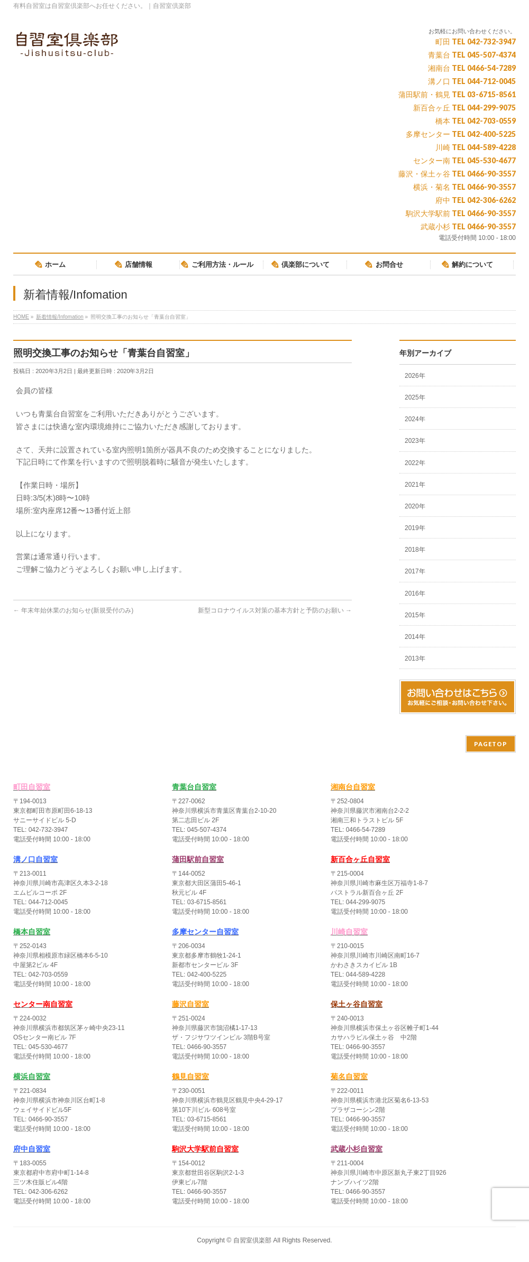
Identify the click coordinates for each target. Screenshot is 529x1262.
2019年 (415, 528)
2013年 (415, 658)
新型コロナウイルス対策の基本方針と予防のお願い (275, 610)
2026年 (415, 375)
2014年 (415, 637)
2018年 (415, 549)
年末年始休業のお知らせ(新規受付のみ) (73, 610)
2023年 (415, 440)
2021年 (415, 484)
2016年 (415, 593)
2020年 (415, 506)
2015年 (415, 615)
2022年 (415, 463)
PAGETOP (490, 743)
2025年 (415, 397)
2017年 (415, 571)
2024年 (415, 419)
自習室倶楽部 (252, 1240)
